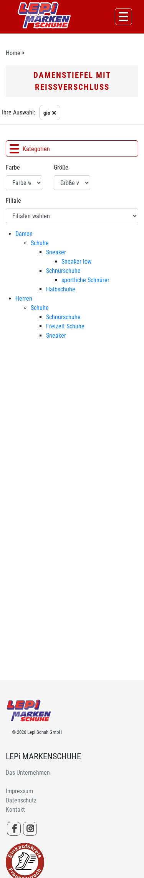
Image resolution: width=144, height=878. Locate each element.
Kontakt (15, 809)
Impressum (19, 791)
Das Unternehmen (28, 772)
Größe (61, 167)
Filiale (13, 200)
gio (50, 114)
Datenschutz (21, 800)
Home (13, 53)
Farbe (13, 167)
